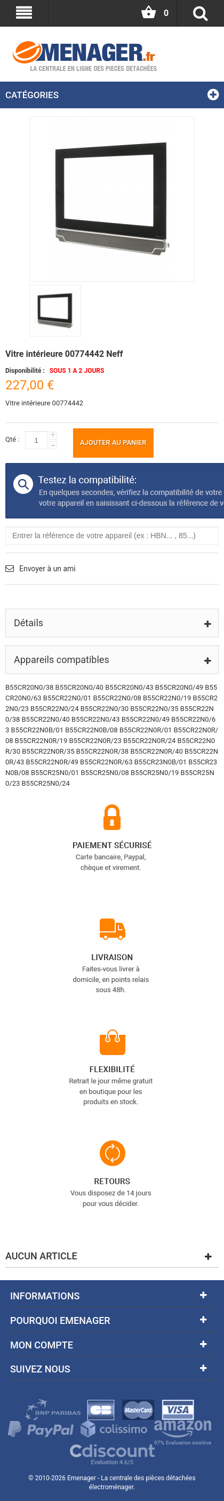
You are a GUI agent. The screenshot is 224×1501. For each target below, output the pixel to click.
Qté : (12, 439)
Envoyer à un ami (47, 568)
